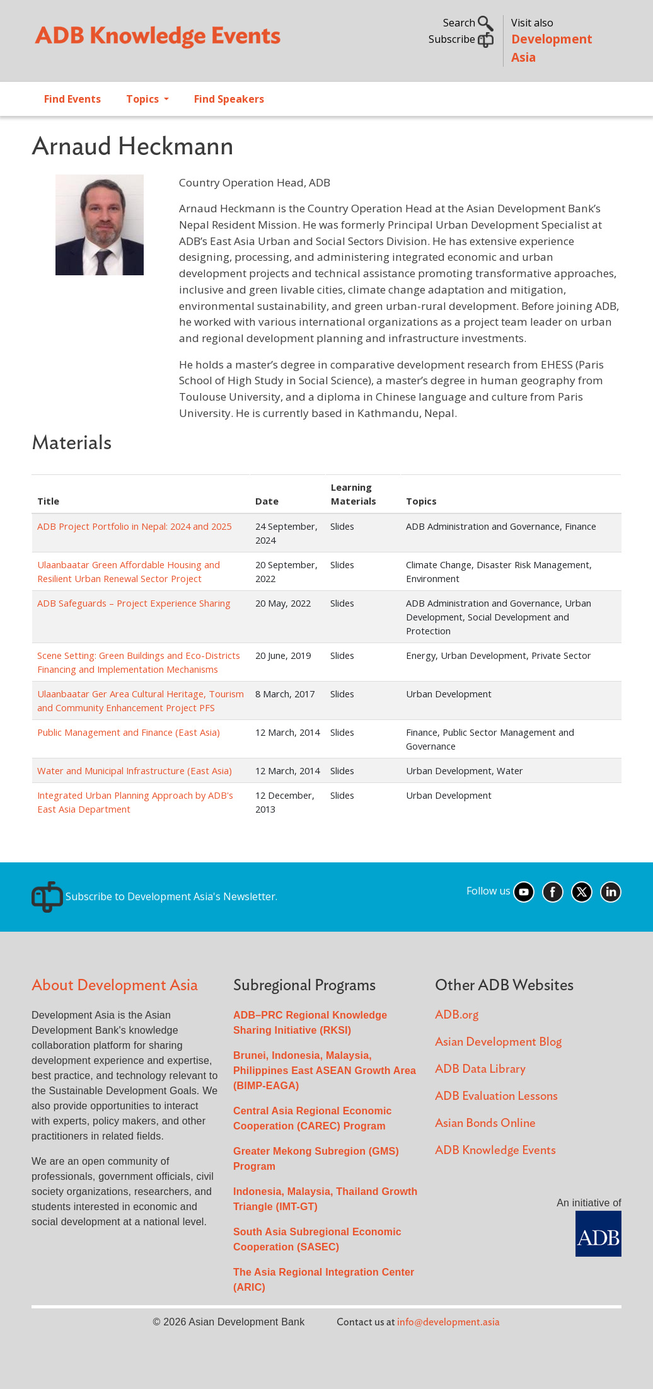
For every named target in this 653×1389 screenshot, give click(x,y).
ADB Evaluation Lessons (496, 1096)
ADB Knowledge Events (495, 1151)
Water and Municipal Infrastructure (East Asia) (134, 770)
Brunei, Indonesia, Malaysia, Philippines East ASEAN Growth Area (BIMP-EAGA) (324, 1070)
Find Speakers (229, 99)
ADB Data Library (480, 1069)
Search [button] (468, 23)
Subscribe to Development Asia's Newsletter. (154, 896)
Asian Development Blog (498, 1042)
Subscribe (461, 39)
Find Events (72, 99)
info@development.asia (448, 1322)
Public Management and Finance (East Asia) (128, 732)
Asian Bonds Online (485, 1123)
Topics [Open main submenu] (143, 99)
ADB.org (456, 1015)
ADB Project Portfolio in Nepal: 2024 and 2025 (134, 526)
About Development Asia (115, 985)
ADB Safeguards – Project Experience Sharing (134, 603)
